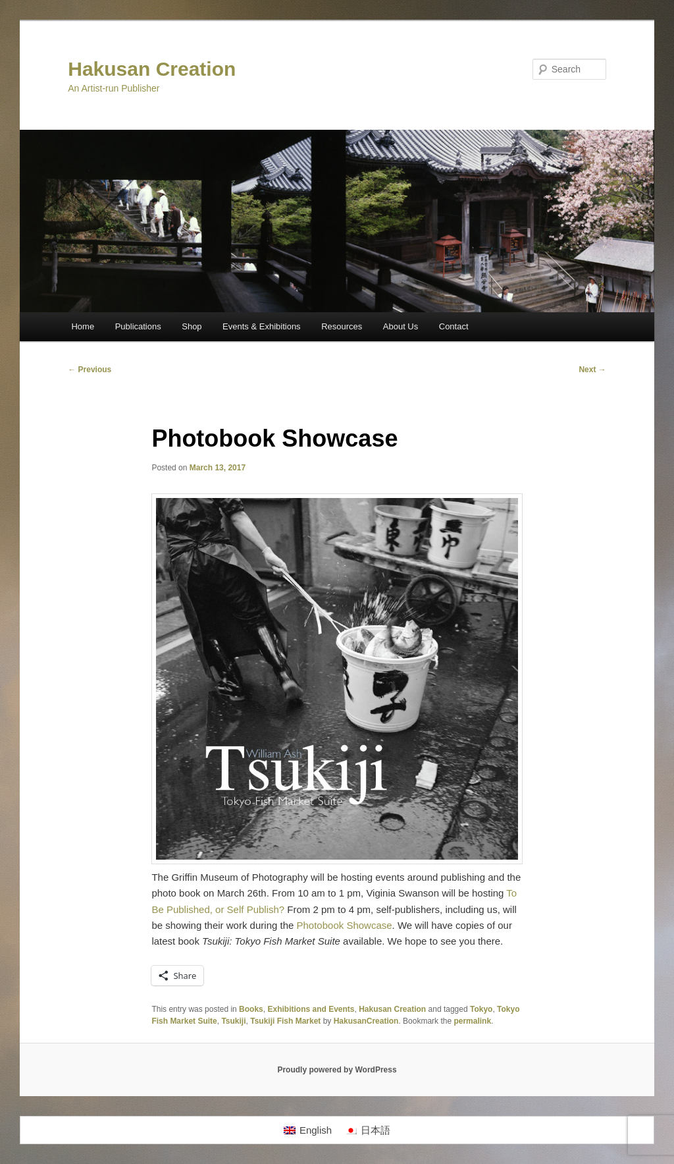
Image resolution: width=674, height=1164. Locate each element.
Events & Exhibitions (261, 326)
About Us (400, 326)
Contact (454, 326)
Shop (191, 326)
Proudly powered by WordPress (336, 1069)
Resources (341, 326)
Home (82, 326)
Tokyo (481, 1009)
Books (251, 1009)
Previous (89, 369)
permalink (472, 1021)
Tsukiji (233, 1021)
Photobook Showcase (344, 925)
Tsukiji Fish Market (285, 1021)
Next (592, 369)
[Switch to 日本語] (367, 1130)
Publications (138, 326)
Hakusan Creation (152, 69)
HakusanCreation (366, 1021)
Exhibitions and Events (310, 1009)
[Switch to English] (307, 1130)
